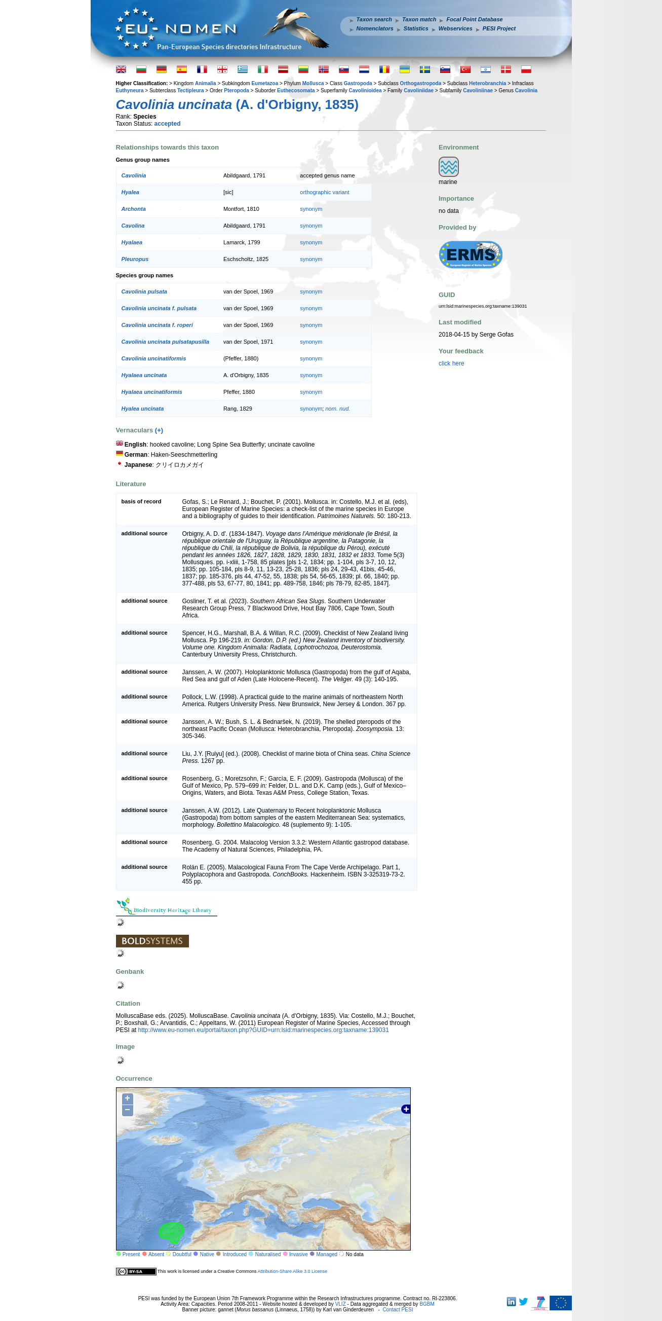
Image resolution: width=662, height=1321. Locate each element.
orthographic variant (324, 192)
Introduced (235, 1254)
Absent (156, 1254)
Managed (326, 1254)
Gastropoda (358, 83)
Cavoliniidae (419, 90)
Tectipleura (190, 90)
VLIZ (340, 1304)
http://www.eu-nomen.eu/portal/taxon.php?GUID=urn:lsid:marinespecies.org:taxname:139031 (263, 1030)
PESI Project (499, 28)
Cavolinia (526, 90)
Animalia (205, 83)
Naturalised (268, 1254)
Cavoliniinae (478, 90)
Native (207, 1254)
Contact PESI (397, 1309)
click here (451, 363)
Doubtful (182, 1254)
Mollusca (313, 83)
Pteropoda (236, 90)
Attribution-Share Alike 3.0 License (292, 1271)
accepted (167, 123)
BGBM (426, 1304)
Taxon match (419, 19)
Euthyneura (130, 90)
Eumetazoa (264, 83)
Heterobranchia (487, 83)
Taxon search (375, 19)
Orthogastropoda (421, 83)
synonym (311, 209)
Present (131, 1254)
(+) (159, 430)
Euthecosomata (296, 90)
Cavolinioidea (365, 90)
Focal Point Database (474, 19)
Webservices (456, 28)
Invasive (298, 1254)
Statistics (416, 28)
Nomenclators (375, 28)
